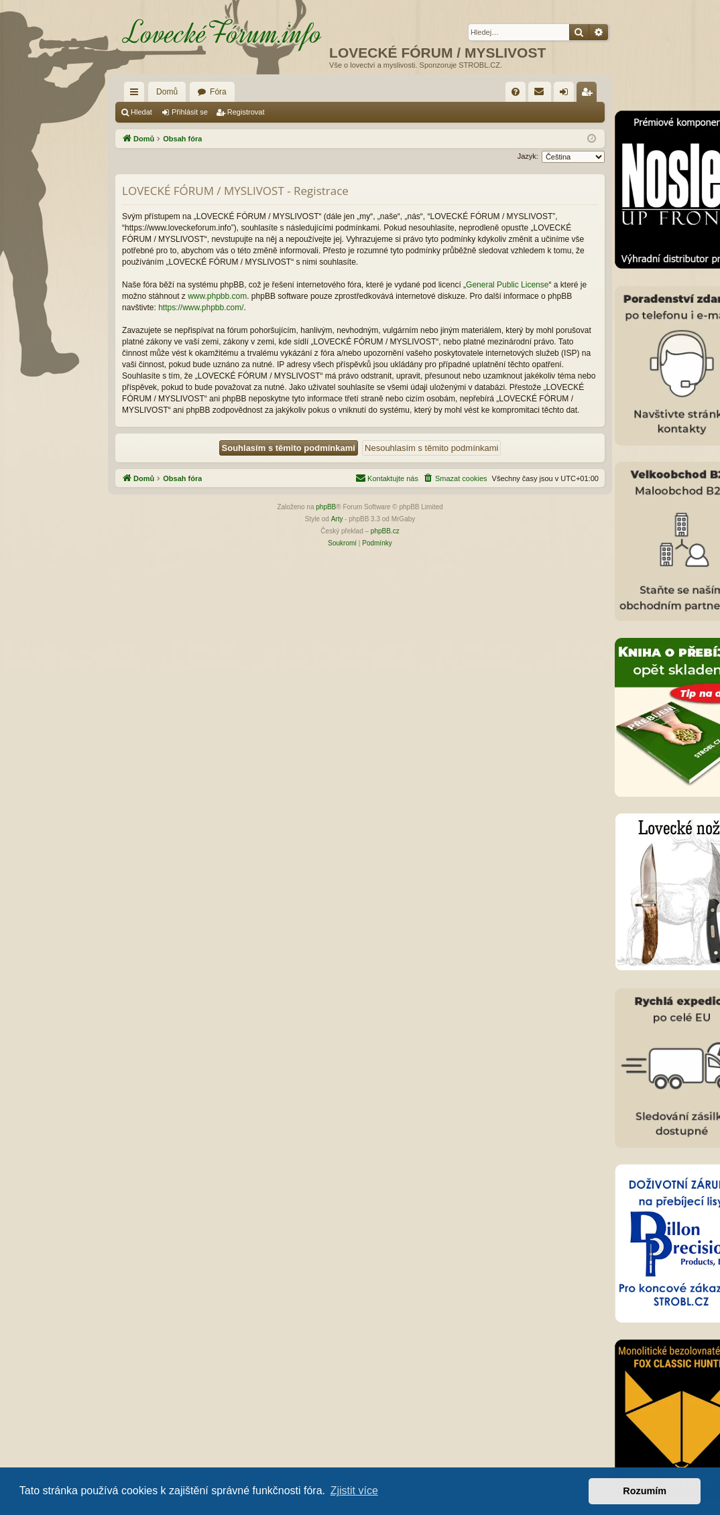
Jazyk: (528, 156)
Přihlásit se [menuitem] (567, 94)
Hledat (141, 112)
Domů (167, 91)
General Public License (507, 284)
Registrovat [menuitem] (590, 94)
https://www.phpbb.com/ (200, 307)
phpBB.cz (385, 531)
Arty (337, 519)
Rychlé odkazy (136, 94)
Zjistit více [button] (354, 1490)
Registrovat (246, 112)
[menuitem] (515, 92)
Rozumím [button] (644, 1491)
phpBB (326, 507)
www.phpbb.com (217, 296)
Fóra (218, 91)
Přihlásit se (190, 112)
